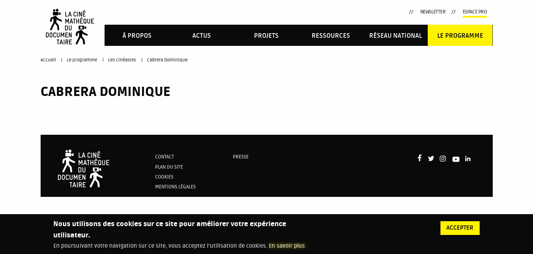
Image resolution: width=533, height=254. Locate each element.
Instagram (363, 11)
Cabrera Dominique (167, 60)
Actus (202, 36)
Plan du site (169, 167)
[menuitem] (137, 35)
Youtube (376, 13)
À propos (137, 36)
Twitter (352, 12)
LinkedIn (389, 12)
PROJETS (266, 36)
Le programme (460, 36)
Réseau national (395, 36)
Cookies (164, 177)
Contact (164, 157)
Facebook (341, 11)
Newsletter (433, 12)
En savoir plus (287, 250)
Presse (241, 157)
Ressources (331, 36)
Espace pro (475, 12)
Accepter (459, 231)
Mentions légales (175, 187)
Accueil (48, 60)
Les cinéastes (122, 60)
